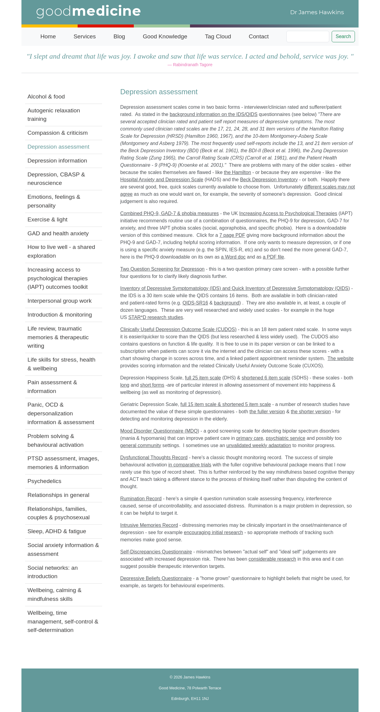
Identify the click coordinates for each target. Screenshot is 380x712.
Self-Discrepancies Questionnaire (156, 551)
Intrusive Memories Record (149, 525)
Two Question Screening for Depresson (162, 269)
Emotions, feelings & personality (53, 201)
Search (343, 36)
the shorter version (311, 411)
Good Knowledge (165, 36)
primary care (249, 438)
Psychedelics (44, 481)
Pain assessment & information (52, 386)
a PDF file (273, 256)
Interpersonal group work (59, 301)
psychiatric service (285, 438)
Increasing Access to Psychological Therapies (288, 213)
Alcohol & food (46, 96)
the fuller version (267, 411)
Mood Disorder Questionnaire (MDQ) (159, 430)
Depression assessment (58, 146)
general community (140, 445)
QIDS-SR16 (195, 302)
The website (340, 358)
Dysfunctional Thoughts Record (154, 457)
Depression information (57, 160)
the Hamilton (237, 172)
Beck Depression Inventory (269, 179)
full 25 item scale (203, 377)
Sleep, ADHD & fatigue (56, 531)
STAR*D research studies (155, 317)
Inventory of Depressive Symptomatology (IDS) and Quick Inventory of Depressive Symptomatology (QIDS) (235, 288)
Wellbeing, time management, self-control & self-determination (62, 621)
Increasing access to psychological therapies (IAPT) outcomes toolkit (57, 278)
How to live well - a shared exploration (61, 251)
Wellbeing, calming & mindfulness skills (54, 594)
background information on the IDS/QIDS (214, 114)
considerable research (272, 559)
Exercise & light (47, 219)
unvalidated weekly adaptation (258, 445)
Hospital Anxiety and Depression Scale (161, 179)
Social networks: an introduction (52, 572)
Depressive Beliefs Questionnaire (156, 578)
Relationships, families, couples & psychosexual (58, 513)
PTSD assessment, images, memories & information (63, 462)
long (124, 385)
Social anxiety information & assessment (63, 549)
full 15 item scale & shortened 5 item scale (225, 404)
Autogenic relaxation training (53, 114)
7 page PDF (232, 235)
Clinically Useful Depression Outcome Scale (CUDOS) (178, 329)
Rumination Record (141, 498)
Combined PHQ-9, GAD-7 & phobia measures (169, 213)
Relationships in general (58, 495)
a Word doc (233, 256)
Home (48, 36)
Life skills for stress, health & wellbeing (61, 364)
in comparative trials (189, 464)
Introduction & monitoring (59, 314)
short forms (152, 385)
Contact (259, 36)
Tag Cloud (218, 36)
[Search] (307, 36)
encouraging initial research (213, 532)
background (226, 302)
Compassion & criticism (57, 133)
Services (84, 36)
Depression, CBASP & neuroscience (56, 178)
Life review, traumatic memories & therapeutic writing (58, 337)
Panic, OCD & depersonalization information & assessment (60, 413)
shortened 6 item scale (266, 377)
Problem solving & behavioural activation (55, 440)
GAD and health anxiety (58, 233)
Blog (119, 36)
